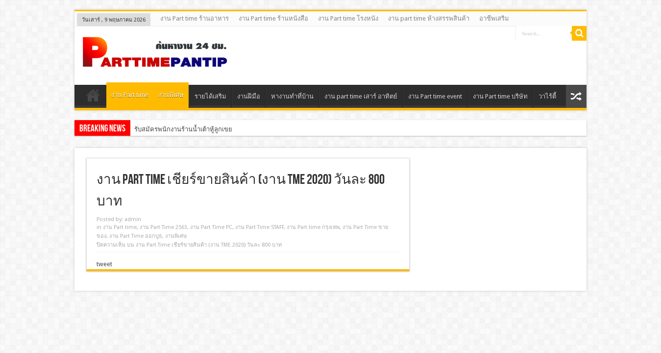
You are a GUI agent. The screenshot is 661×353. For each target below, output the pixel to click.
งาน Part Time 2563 (163, 227)
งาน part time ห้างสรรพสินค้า (428, 18)
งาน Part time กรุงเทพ (313, 227)
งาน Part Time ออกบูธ (135, 236)
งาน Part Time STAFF (259, 227)
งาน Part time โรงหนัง (348, 18)
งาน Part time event (435, 96)
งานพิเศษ (171, 95)
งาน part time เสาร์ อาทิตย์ (360, 96)
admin (132, 219)
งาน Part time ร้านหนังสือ (273, 18)
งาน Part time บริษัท (500, 96)
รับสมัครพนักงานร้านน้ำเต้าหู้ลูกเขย (183, 129)
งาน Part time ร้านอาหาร (194, 18)
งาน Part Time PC (211, 227)
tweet (104, 264)
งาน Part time (129, 95)
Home (92, 97)
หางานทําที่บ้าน (292, 96)
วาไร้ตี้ (547, 96)
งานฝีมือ (248, 96)
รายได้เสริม (210, 96)
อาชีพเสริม (494, 18)
